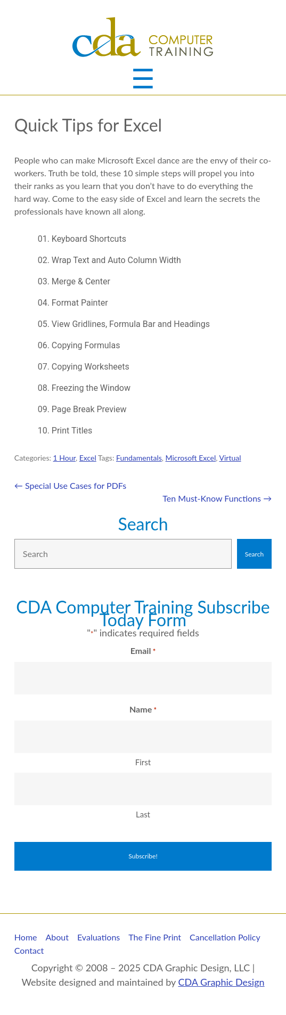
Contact (29, 950)
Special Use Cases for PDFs (70, 485)
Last (143, 814)
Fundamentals (139, 457)
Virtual (230, 457)
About (57, 937)
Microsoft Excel (191, 457)
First (143, 762)
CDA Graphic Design (221, 982)
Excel (87, 457)
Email (143, 651)
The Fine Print (154, 937)
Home (25, 937)
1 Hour (64, 457)
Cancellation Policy (225, 937)
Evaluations (98, 937)
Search (143, 523)
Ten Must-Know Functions (217, 498)
